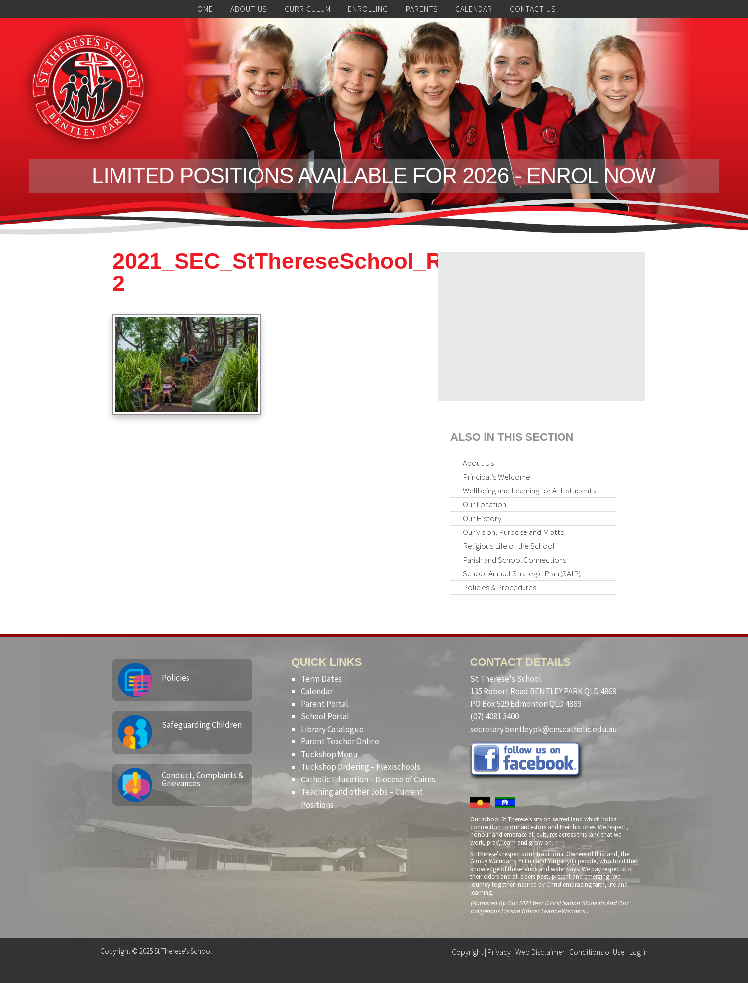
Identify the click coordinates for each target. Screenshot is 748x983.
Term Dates (321, 678)
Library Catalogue (332, 729)
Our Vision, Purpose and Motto (514, 532)
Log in (638, 952)
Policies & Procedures (499, 587)
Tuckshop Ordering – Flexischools (360, 766)
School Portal (325, 716)
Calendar (317, 691)
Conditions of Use (597, 952)
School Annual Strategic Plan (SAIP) (522, 573)
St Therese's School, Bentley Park (88, 87)
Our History (482, 518)
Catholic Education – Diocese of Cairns (368, 779)
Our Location (484, 504)
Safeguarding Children (202, 724)
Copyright (467, 952)
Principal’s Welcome (496, 476)
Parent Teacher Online (340, 741)
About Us (478, 462)
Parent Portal (324, 703)
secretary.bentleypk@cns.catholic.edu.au (543, 729)
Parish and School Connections (514, 559)
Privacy (499, 952)
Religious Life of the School (509, 545)
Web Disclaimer (540, 952)
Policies (175, 677)
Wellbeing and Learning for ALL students (529, 490)
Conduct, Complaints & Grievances (203, 779)
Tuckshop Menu (329, 754)
